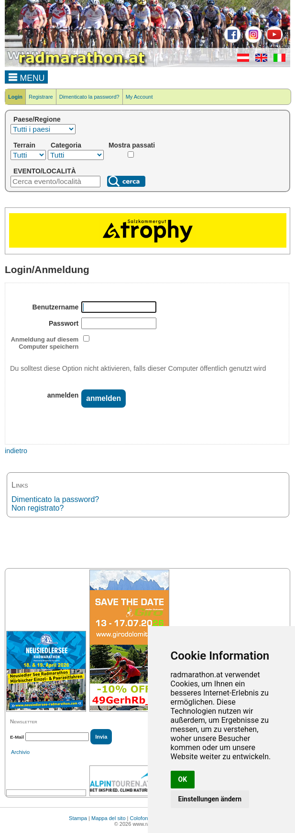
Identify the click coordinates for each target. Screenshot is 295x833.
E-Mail (17, 737)
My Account (139, 97)
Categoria (66, 145)
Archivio (20, 752)
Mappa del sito (108, 818)
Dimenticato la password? (89, 97)
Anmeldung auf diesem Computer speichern (44, 343)
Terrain (24, 145)
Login (15, 97)
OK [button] (182, 779)
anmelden (63, 395)
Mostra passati (132, 145)
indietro (16, 451)
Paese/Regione (37, 119)
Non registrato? (37, 508)
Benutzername (56, 307)
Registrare (41, 97)
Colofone (140, 818)
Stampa (78, 818)
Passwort (63, 323)
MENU (26, 76)
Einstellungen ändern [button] (210, 799)
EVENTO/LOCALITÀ (44, 171)
